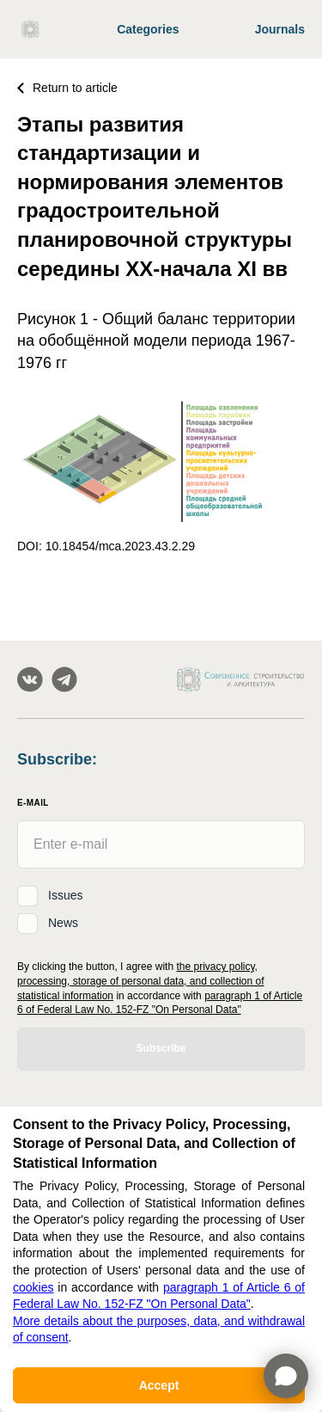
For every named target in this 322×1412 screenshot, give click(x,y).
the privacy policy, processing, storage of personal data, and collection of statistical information (140, 981)
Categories (148, 29)
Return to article (67, 88)
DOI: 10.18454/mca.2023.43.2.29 (106, 546)
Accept (159, 1385)
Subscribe (160, 1048)
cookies (33, 1287)
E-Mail (33, 802)
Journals (280, 29)
